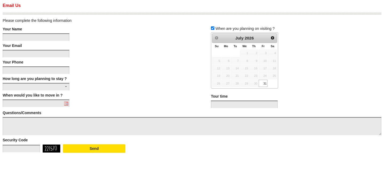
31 (265, 83)
